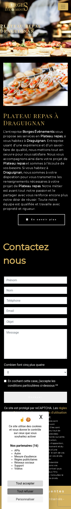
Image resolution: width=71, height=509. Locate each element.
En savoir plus (41, 219)
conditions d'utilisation (51, 412)
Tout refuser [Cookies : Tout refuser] (25, 491)
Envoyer (35, 397)
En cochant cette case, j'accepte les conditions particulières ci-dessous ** (33, 383)
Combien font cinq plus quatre (24, 365)
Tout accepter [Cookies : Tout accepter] (25, 483)
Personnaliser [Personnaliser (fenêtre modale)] (25, 499)
